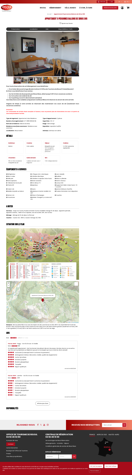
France (92, 435)
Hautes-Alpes (114, 435)
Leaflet (68, 322)
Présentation (15, 29)
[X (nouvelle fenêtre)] (41, 425)
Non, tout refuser (111, 466)
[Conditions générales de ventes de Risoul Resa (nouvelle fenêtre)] (60, 446)
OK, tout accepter (96, 466)
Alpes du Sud (102, 435)
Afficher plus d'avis (42, 403)
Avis (47, 29)
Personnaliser (94, 471)
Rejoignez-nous (26, 424)
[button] (128, 8)
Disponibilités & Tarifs (65, 29)
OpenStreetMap (75, 322)
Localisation (34, 29)
